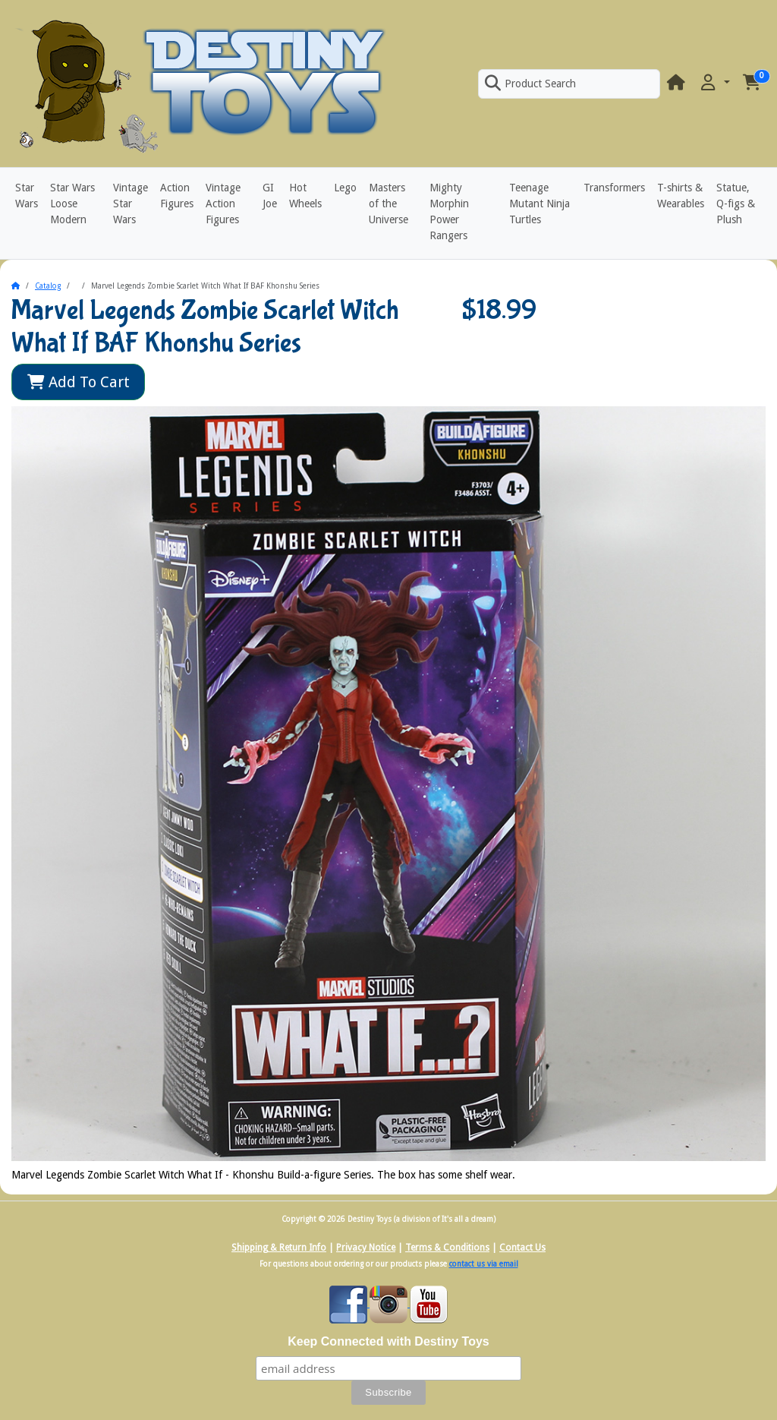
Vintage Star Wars (130, 203)
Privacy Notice (365, 1247)
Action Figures (176, 195)
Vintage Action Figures (223, 203)
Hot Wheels (305, 195)
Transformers (614, 187)
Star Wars (26, 195)
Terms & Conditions (447, 1247)
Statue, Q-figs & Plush (735, 203)
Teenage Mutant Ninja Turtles (539, 203)
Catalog (48, 286)
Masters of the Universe (388, 203)
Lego (345, 187)
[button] (714, 83)
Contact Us (522, 1247)
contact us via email (483, 1264)
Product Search (530, 83)
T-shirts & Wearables (680, 195)
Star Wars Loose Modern (72, 203)
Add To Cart (78, 382)
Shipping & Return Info (278, 1247)
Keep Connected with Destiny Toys (388, 1341)
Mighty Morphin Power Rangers (449, 211)
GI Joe (270, 195)
